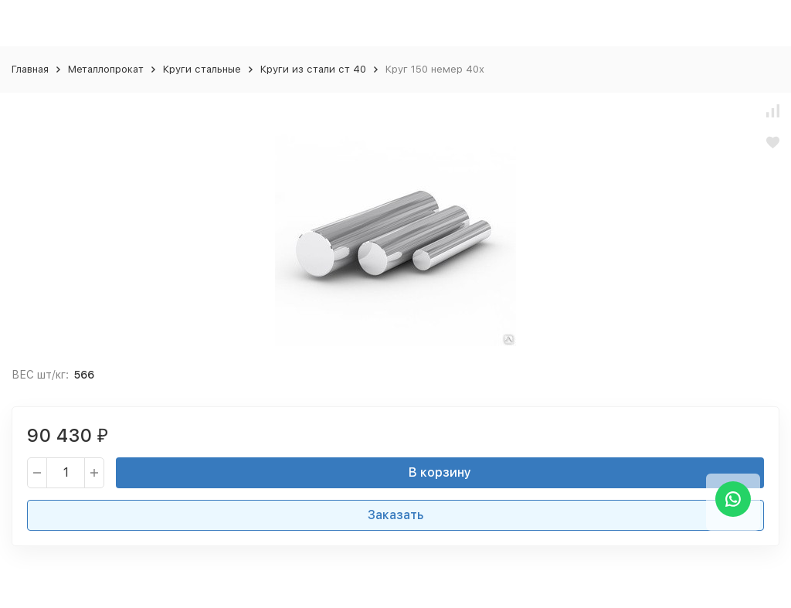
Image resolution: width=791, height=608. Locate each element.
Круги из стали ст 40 (313, 69)
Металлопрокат (106, 69)
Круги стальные (202, 69)
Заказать (395, 515)
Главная (30, 69)
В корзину (440, 472)
